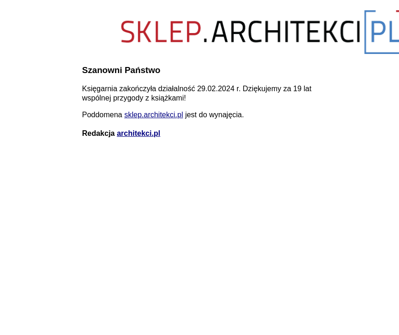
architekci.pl (138, 133)
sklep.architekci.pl (153, 115)
